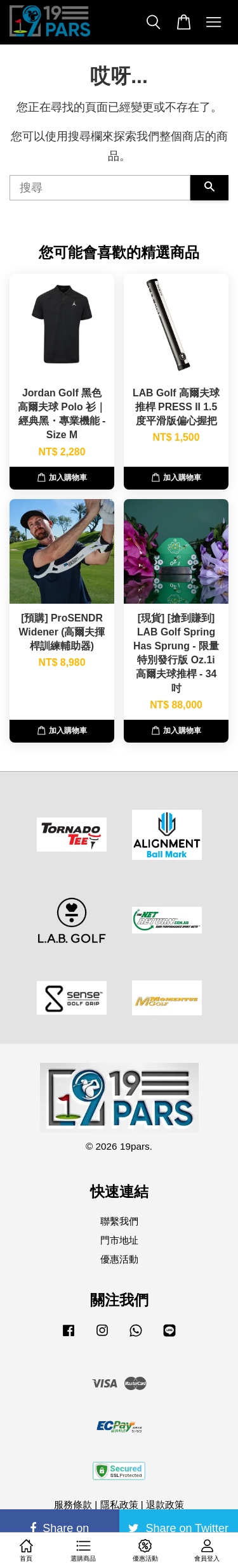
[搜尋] (100, 187)
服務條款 (73, 1504)
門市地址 (119, 1240)
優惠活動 (119, 1259)
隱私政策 (119, 1504)
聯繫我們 (119, 1221)
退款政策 (165, 1504)
